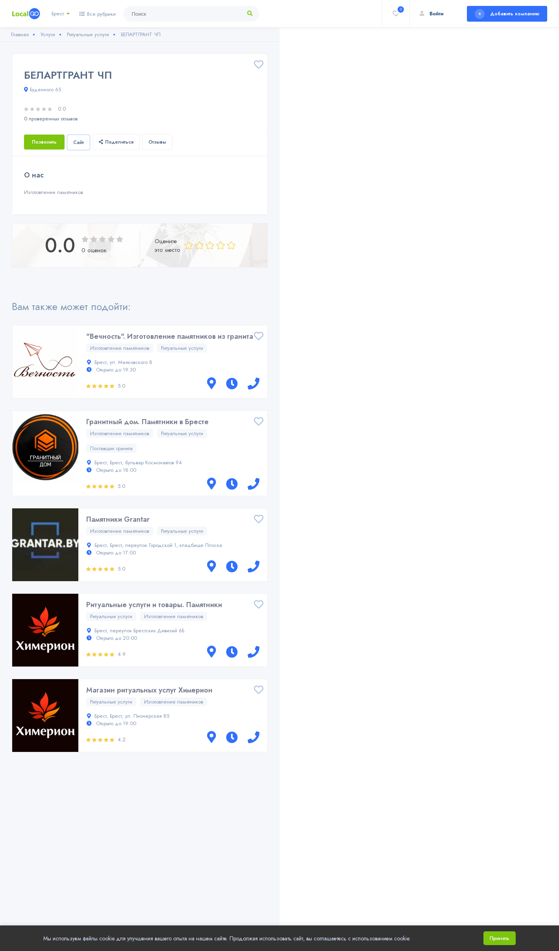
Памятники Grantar (118, 519)
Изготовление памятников (119, 348)
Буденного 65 (42, 89)
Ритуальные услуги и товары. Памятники (154, 605)
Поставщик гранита (111, 448)
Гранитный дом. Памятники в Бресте (147, 422)
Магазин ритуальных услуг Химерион (149, 690)
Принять (499, 938)
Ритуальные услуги (182, 348)
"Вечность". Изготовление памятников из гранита (169, 336)
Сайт (78, 142)
